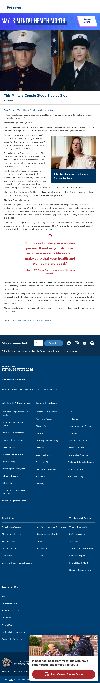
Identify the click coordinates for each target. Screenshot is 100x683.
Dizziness (40, 447)
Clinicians (6, 617)
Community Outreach (12, 639)
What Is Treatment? (78, 526)
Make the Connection (12, 671)
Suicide (40, 555)
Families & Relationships (13, 432)
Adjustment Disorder (11, 526)
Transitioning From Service (47, 320)
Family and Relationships (23, 320)
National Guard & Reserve (13, 631)
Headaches (73, 418)
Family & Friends (9, 603)
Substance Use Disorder (48, 533)
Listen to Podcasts (48, 389)
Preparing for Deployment (14, 468)
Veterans (6, 596)
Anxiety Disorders (10, 541)
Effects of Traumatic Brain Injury (51, 526)
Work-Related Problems (13, 454)
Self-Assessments (77, 533)
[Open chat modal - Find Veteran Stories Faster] (63, 674)
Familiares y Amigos (11, 610)
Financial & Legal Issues (12, 439)
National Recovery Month (81, 569)
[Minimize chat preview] (95, 637)
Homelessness (8, 446)
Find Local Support (77, 555)
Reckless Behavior (76, 447)
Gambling (40, 483)
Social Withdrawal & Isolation (81, 461)
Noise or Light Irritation (78, 440)
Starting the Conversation (81, 548)
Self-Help (73, 541)
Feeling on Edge (43, 461)
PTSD (39, 541)
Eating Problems (43, 454)
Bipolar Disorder (9, 548)
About (27, 671)
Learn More (87, 20)
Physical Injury (8, 461)
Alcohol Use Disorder (11, 533)
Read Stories (9, 110)
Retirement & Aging (10, 475)
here (11, 679)
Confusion (40, 433)
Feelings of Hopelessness (47, 469)
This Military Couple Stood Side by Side (35, 110)
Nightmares (73, 433)
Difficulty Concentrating (47, 440)
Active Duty (7, 624)
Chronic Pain (42, 425)
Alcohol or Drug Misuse (46, 411)
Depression (7, 555)
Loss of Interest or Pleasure (80, 425)
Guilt (70, 411)
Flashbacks (41, 476)
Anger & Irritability (44, 418)
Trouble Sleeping (75, 476)
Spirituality (7, 482)
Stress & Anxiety (75, 469)
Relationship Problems (78, 454)
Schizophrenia (43, 548)
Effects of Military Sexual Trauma (17, 562)
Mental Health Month (79, 562)
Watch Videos (11, 389)
